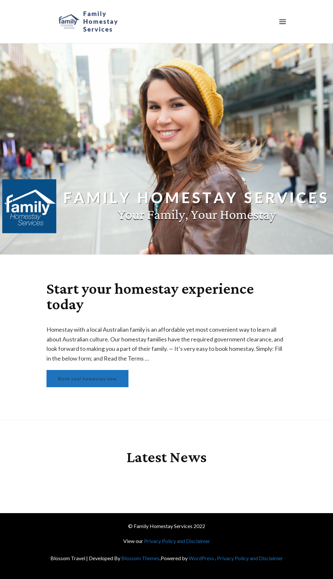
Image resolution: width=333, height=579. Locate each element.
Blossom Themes (140, 558)
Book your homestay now (87, 378)
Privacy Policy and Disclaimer (177, 541)
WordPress (201, 558)
